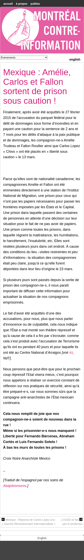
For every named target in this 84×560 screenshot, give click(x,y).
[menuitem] (75, 59)
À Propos (21, 3)
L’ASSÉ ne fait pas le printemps (71, 521)
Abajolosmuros (14, 486)
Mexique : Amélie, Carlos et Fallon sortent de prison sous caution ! (37, 86)
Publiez (35, 3)
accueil (8, 3)
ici (71, 353)
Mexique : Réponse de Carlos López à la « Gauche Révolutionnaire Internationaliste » (28, 521)
